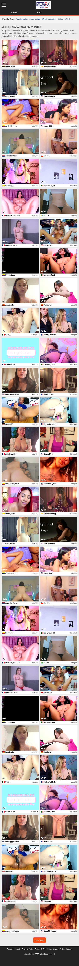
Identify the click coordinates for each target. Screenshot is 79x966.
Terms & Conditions (43, 949)
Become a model (14, 949)
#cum (60, 19)
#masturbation (22, 19)
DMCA (69, 949)
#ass (31, 19)
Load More (39, 940)
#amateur (52, 19)
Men (39, 12)
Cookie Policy (59, 949)
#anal (37, 19)
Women (14, 12)
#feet (44, 19)
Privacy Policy (28, 949)
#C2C (67, 19)
